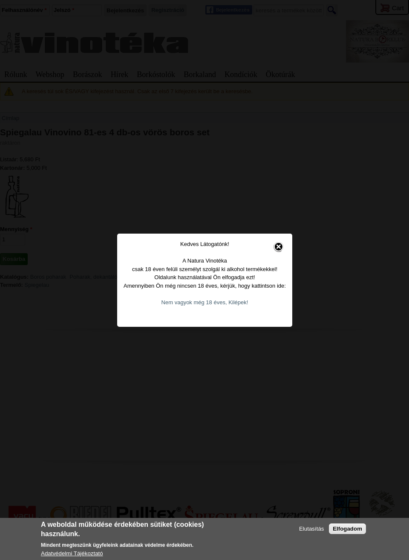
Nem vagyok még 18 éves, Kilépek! (200, 292)
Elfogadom (347, 529)
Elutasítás (311, 529)
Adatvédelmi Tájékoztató (72, 553)
